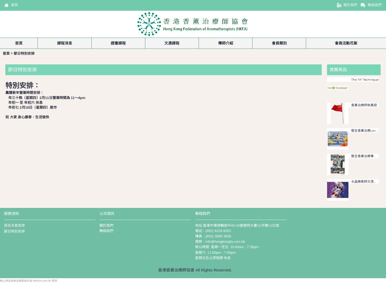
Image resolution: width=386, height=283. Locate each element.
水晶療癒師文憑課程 (365, 181)
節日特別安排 (14, 231)
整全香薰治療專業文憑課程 (365, 156)
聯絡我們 (106, 231)
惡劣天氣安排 (14, 225)
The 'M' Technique (364, 80)
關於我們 (106, 225)
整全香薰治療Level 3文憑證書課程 (365, 131)
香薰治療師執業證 (364, 105)
